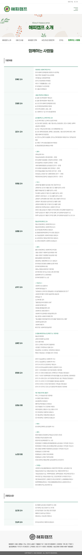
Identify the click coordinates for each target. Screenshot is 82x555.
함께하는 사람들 (74, 40)
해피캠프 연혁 (32, 40)
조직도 (61, 40)
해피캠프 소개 (6, 40)
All (44, 553)
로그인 (76, 2)
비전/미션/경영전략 (48, 40)
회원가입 (70, 2)
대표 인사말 (19, 40)
